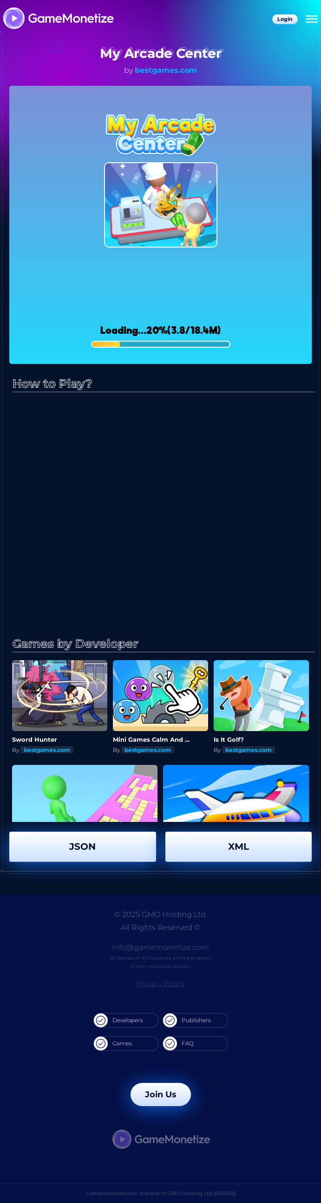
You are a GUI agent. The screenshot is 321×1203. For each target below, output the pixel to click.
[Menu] (312, 19)
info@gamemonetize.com (160, 947)
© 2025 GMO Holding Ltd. (160, 914)
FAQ (178, 1043)
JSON (82, 846)
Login (285, 19)
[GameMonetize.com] (58, 19)
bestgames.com (166, 70)
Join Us (161, 1094)
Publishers (187, 1020)
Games (113, 1043)
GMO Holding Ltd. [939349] (201, 1193)
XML (238, 846)
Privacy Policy (160, 983)
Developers (118, 1020)
